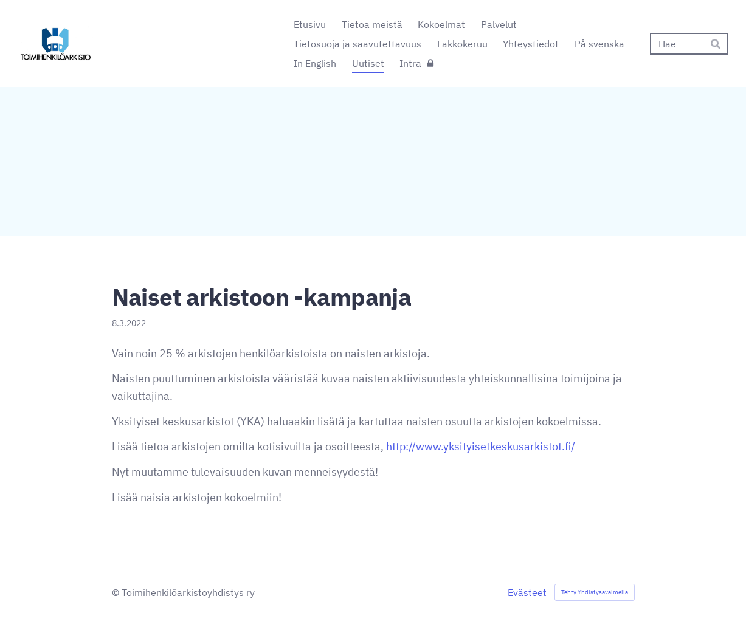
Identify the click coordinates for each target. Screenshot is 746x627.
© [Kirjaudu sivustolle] (117, 592)
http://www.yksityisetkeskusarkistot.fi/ (480, 446)
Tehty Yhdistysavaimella (594, 592)
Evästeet (527, 592)
